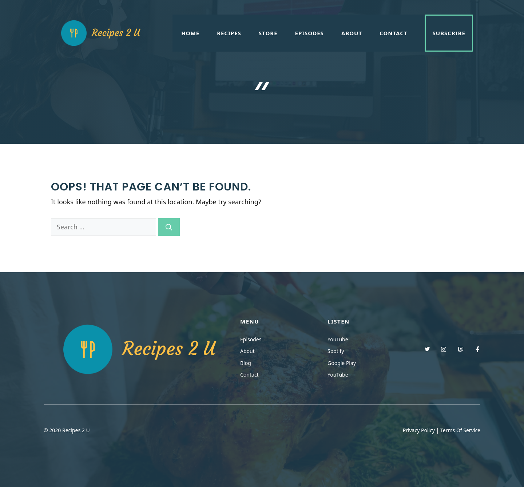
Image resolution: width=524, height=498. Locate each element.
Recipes (229, 33)
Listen (339, 321)
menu (249, 321)
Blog (245, 363)
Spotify (336, 351)
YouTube (338, 339)
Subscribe (448, 33)
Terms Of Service (460, 430)
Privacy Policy (419, 430)
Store (268, 33)
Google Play (342, 363)
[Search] (169, 227)
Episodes (309, 33)
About (351, 33)
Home (190, 33)
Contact (393, 33)
